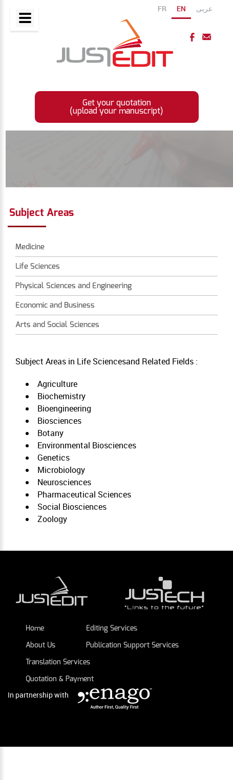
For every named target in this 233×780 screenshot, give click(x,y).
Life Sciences (37, 266)
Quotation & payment (60, 679)
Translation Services (58, 662)
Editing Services (111, 628)
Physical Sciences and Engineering (73, 285)
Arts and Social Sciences (57, 324)
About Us (40, 645)
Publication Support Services (132, 645)
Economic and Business (55, 305)
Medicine (30, 247)
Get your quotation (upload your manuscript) (116, 106)
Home (35, 628)
